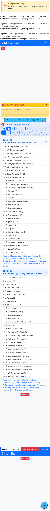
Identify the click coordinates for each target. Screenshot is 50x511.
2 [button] (19, 129)
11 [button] (43, 129)
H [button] (41, 133)
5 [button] (30, 129)
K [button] (44, 133)
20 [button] (17, 133)
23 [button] (22, 133)
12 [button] (4, 133)
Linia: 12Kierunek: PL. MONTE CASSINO (20, 141)
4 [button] (27, 129)
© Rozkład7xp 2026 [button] (30, 449)
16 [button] (8, 133)
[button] (5, 453)
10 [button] (38, 129)
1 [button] (16, 129)
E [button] (33, 133)
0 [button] (12, 129)
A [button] (26, 133)
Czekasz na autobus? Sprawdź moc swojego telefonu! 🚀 (25, 120)
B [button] (29, 133)
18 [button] (13, 133)
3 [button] (23, 129)
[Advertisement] (25, 76)
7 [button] (34, 129)
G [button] (37, 133)
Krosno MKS (10, 43)
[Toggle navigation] (45, 43)
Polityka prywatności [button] (11, 449)
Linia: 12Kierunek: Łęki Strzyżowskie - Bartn (22, 272)
